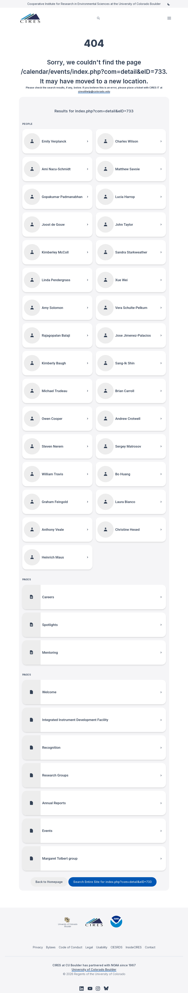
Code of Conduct (70, 947)
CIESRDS (116, 947)
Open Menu (169, 18)
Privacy (38, 947)
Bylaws (51, 947)
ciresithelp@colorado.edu (94, 91)
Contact (150, 947)
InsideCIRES (134, 947)
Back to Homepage (49, 882)
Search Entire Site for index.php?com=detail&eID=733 (112, 882)
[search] (98, 18)
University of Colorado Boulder (94, 969)
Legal (89, 947)
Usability (101, 947)
